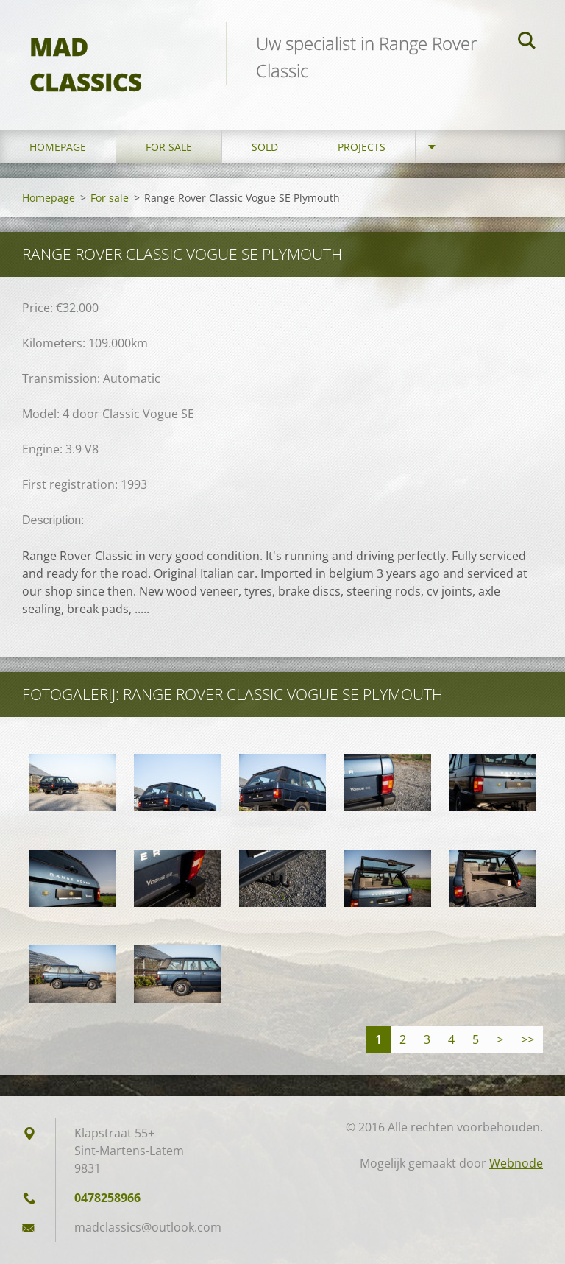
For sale (169, 147)
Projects (361, 147)
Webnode (516, 1163)
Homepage (57, 147)
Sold (265, 147)
